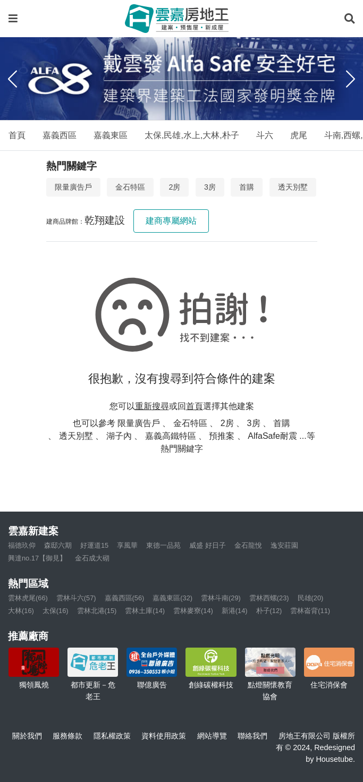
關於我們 (27, 736)
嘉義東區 (111, 135)
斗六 (264, 135)
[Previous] (12, 78)
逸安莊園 (284, 545)
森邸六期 (58, 545)
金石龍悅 (248, 545)
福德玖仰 (22, 545)
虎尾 (298, 135)
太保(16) (56, 611)
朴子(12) (269, 611)
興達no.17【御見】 (37, 558)
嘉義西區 (60, 135)
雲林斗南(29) (221, 598)
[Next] (350, 78)
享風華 (127, 545)
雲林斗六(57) (76, 598)
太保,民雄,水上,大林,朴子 (192, 135)
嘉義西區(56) (125, 598)
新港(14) (235, 611)
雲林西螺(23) (269, 598)
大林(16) (21, 611)
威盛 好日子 (207, 545)
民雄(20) (311, 598)
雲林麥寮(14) (193, 611)
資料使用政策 (163, 736)
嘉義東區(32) (172, 598)
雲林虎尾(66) (28, 598)
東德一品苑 (163, 545)
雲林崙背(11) (310, 611)
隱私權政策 (112, 736)
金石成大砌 (92, 558)
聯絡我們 (252, 736)
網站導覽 (212, 736)
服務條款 (67, 736)
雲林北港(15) (97, 611)
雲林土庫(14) (145, 611)
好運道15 (94, 545)
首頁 (17, 135)
